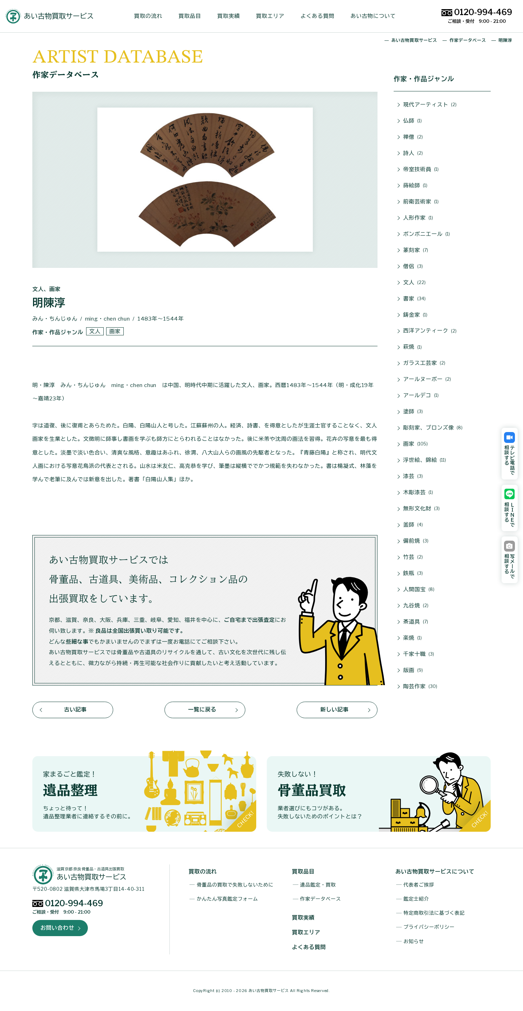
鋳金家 (415, 315)
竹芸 (413, 557)
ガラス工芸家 (424, 363)
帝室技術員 (421, 169)
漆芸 (413, 476)
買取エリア (273, 16)
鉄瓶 (413, 573)
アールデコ (421, 395)
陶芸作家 (420, 686)
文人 (414, 282)
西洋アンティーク (430, 331)
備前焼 (415, 541)
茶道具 (415, 622)
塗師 (413, 411)
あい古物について (376, 16)
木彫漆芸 (418, 492)
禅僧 (413, 137)
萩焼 (412, 347)
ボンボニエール (426, 234)
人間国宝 (418, 589)
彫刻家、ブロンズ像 (433, 428)
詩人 (413, 153)
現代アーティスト (430, 105)
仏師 (412, 121)
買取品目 (192, 16)
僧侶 (413, 266)
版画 (413, 670)
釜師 (413, 525)
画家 (415, 444)
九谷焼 (415, 605)
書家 (414, 299)
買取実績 (231, 16)
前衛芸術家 (421, 202)
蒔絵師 (415, 185)
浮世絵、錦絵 (424, 460)
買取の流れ (151, 16)
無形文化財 (421, 508)
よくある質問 (320, 16)
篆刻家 (415, 250)
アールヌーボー (427, 379)
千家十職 (418, 654)
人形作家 (418, 218)
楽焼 (412, 638)
